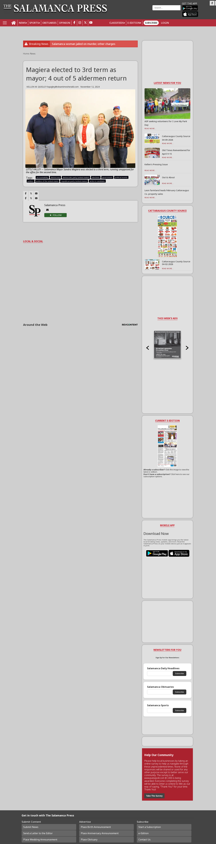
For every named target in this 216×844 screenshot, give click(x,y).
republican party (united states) (74, 181)
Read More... (150, 128)
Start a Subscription (149, 827)
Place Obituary (89, 839)
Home (26, 53)
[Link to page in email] (36, 193)
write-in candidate (97, 181)
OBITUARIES (49, 22)
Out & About (168, 177)
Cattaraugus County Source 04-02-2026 (176, 263)
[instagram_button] (79, 22)
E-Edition (133, 22)
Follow (57, 215)
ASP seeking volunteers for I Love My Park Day (166, 123)
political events (121, 177)
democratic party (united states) (76, 177)
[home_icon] (14, 23)
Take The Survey (154, 796)
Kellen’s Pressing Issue (156, 164)
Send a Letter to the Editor (38, 833)
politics (30, 181)
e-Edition (143, 833)
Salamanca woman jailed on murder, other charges (83, 44)
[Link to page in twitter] (31, 193)
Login (165, 22)
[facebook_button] (74, 22)
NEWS (22, 22)
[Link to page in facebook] (25, 193)
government (107, 177)
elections (95, 177)
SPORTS (34, 22)
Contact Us (144, 839)
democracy (55, 177)
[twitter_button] (85, 22)
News (33, 53)
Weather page (132, 11)
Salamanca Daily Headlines (163, 668)
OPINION (64, 22)
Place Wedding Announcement (40, 839)
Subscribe (151, 22)
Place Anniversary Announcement (100, 833)
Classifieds (116, 22)
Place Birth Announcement (96, 827)
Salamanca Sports (158, 705)
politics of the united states (47, 181)
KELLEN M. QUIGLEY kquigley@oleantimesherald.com (53, 86)
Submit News (30, 827)
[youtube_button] (91, 22)
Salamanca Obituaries (160, 686)
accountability (42, 177)
